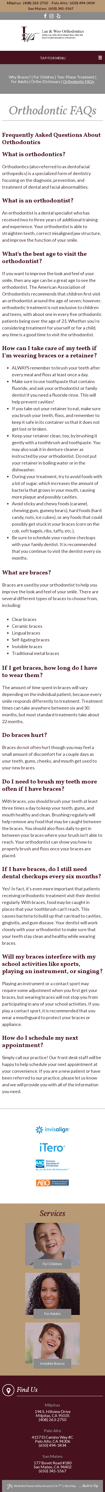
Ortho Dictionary (45, 81)
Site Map (70, 1486)
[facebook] (46, 16)
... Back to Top (88, 1486)
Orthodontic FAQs (78, 81)
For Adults (19, 81)
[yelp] (58, 16)
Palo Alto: (60, 3)
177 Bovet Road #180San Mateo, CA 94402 (52, 1461)
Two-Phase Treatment (75, 77)
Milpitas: (14, 3)
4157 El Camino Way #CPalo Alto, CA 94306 (52, 1436)
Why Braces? (20, 77)
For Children (43, 77)
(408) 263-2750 (35, 3)
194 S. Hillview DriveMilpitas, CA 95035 (52, 1410)
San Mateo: (37, 8)
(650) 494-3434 (82, 3)
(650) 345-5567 (60, 8)
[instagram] (52, 16)
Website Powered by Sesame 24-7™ (34, 1486)
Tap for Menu (52, 58)
